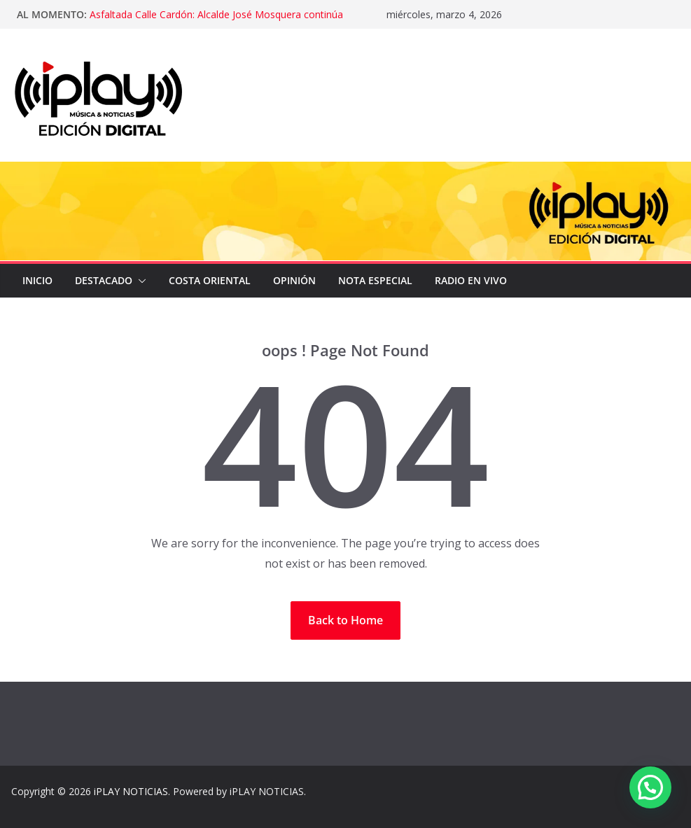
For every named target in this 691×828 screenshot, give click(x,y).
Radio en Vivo (471, 280)
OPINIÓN (294, 280)
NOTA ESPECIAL (375, 280)
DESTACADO (103, 280)
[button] (139, 280)
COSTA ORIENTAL (210, 280)
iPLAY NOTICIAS (131, 791)
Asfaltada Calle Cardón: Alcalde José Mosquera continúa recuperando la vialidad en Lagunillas (216, 21)
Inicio (37, 280)
